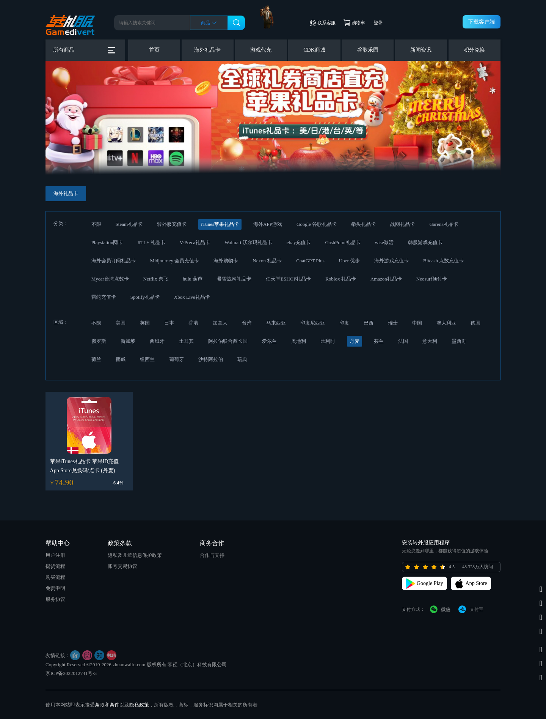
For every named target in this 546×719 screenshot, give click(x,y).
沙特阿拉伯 (210, 359)
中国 (417, 323)
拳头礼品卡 (363, 224)
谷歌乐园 (367, 50)
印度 (344, 323)
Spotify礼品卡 (145, 297)
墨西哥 (459, 341)
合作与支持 (212, 555)
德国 (475, 323)
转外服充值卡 (172, 224)
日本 (169, 323)
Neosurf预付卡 (431, 279)
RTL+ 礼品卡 (151, 242)
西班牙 (157, 341)
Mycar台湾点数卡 (110, 279)
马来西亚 (276, 323)
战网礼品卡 (402, 224)
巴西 (368, 323)
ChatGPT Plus (310, 260)
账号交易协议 (122, 566)
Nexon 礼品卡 (267, 260)
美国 (121, 323)
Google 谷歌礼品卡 (317, 224)
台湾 (247, 323)
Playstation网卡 (107, 242)
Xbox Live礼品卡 (192, 297)
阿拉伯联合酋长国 (228, 341)
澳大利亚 (446, 323)
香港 (193, 323)
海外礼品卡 (207, 50)
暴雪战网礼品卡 (234, 279)
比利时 (327, 341)
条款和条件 (107, 705)
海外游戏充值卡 (391, 260)
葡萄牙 (176, 359)
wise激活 (384, 242)
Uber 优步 (349, 260)
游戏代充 (260, 50)
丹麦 (354, 341)
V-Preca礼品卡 (195, 242)
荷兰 (96, 359)
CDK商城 (314, 50)
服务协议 (55, 599)
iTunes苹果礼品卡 (220, 224)
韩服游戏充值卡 (425, 242)
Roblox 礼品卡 (340, 279)
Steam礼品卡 (129, 224)
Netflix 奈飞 (155, 279)
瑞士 (393, 323)
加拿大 (220, 323)
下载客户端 (481, 22)
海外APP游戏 (267, 224)
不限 (96, 224)
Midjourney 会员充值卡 (174, 260)
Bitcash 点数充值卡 (443, 260)
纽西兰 (147, 359)
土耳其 (186, 341)
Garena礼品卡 (443, 224)
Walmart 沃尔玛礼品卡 (248, 242)
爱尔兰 (269, 341)
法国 (403, 341)
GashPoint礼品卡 (342, 242)
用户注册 (55, 555)
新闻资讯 (420, 50)
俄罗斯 (98, 341)
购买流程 (55, 577)
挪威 (121, 359)
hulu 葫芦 (192, 279)
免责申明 (55, 588)
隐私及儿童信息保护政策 (135, 555)
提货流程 (55, 566)
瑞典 (242, 359)
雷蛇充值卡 (103, 297)
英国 (145, 323)
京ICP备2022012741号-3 (71, 673)
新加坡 (128, 341)
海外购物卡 (225, 260)
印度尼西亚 (312, 323)
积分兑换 (474, 50)
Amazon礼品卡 (386, 279)
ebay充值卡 (299, 242)
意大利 (429, 341)
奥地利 (298, 341)
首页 (154, 50)
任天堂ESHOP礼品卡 (288, 279)
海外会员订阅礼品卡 (113, 260)
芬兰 (379, 341)
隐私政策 (139, 705)
